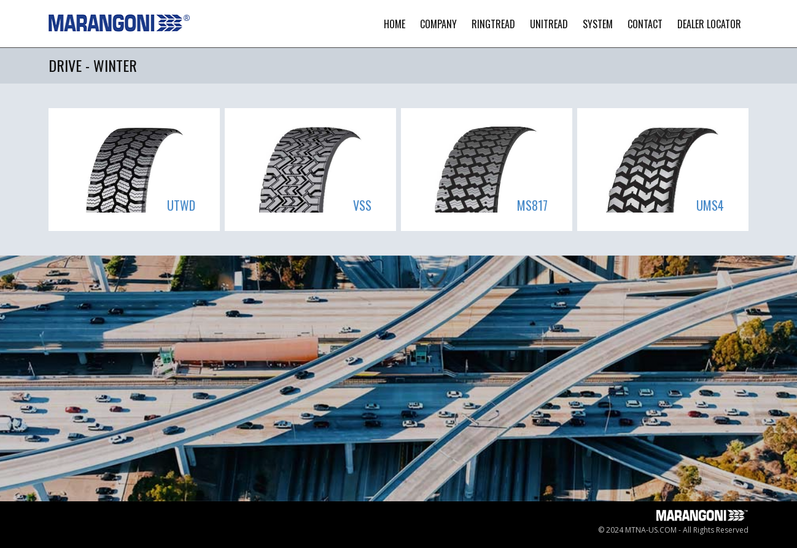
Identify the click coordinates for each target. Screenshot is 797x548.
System (598, 24)
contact (645, 24)
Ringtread (493, 24)
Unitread (549, 24)
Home (394, 24)
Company (438, 24)
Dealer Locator (709, 24)
